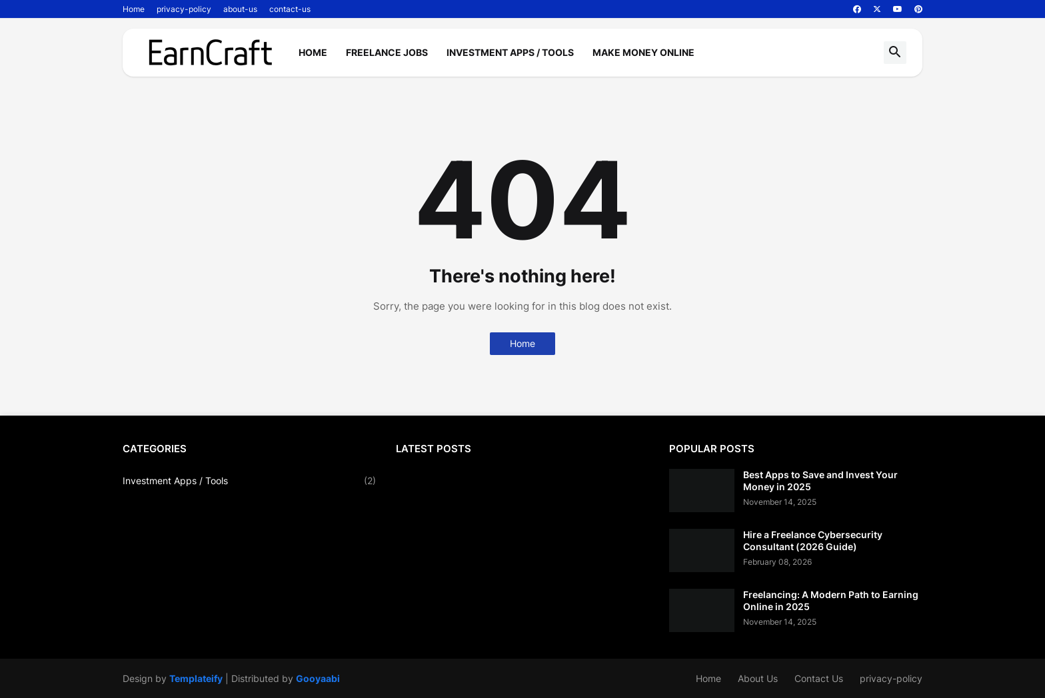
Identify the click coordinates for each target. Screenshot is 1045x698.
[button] (895, 52)
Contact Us (818, 678)
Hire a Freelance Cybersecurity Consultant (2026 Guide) (812, 540)
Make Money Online (643, 52)
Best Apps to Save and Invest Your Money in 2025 (820, 480)
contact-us (290, 9)
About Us (758, 678)
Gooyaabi (318, 678)
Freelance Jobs (387, 52)
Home (134, 9)
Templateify (196, 678)
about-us (240, 9)
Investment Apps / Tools (510, 52)
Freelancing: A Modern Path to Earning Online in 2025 (830, 600)
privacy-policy (184, 9)
